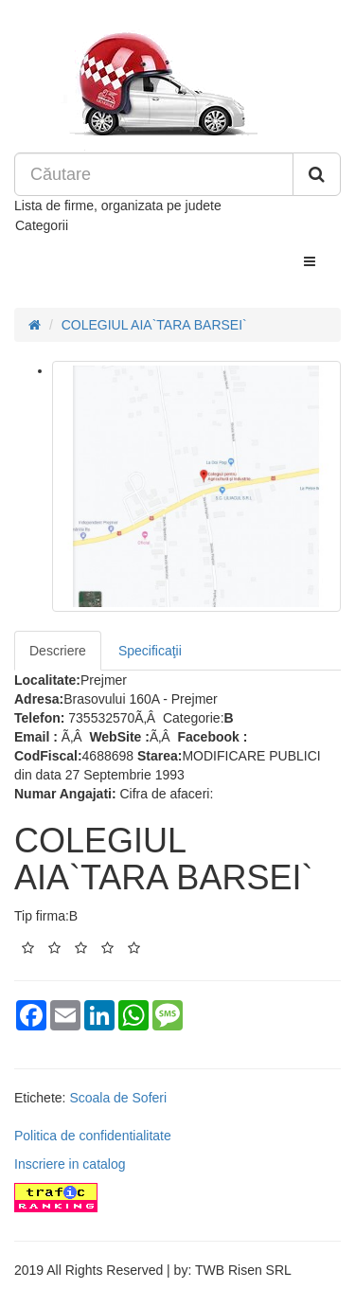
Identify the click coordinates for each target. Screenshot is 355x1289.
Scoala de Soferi (118, 1097)
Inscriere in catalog (70, 1164)
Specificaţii (150, 650)
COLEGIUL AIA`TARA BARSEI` (154, 324)
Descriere (57, 650)
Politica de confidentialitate (92, 1135)
